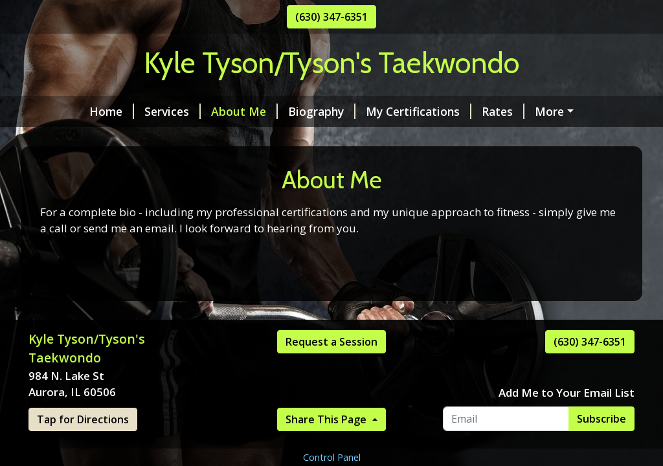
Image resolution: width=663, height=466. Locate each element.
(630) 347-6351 (331, 17)
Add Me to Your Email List (567, 392)
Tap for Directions (83, 419)
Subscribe (601, 419)
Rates (503, 111)
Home (111, 111)
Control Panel (332, 457)
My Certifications (418, 111)
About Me (244, 111)
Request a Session (331, 342)
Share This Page (327, 419)
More (549, 111)
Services (172, 111)
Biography (321, 111)
